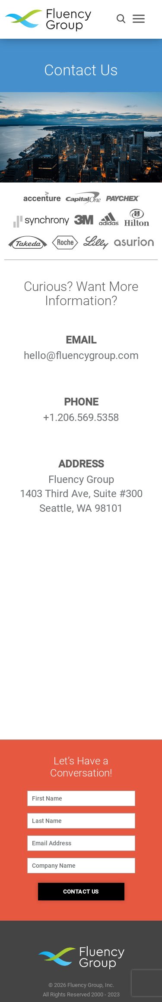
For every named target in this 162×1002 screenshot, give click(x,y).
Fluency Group (48, 22)
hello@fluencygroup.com (81, 355)
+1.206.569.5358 (81, 417)
